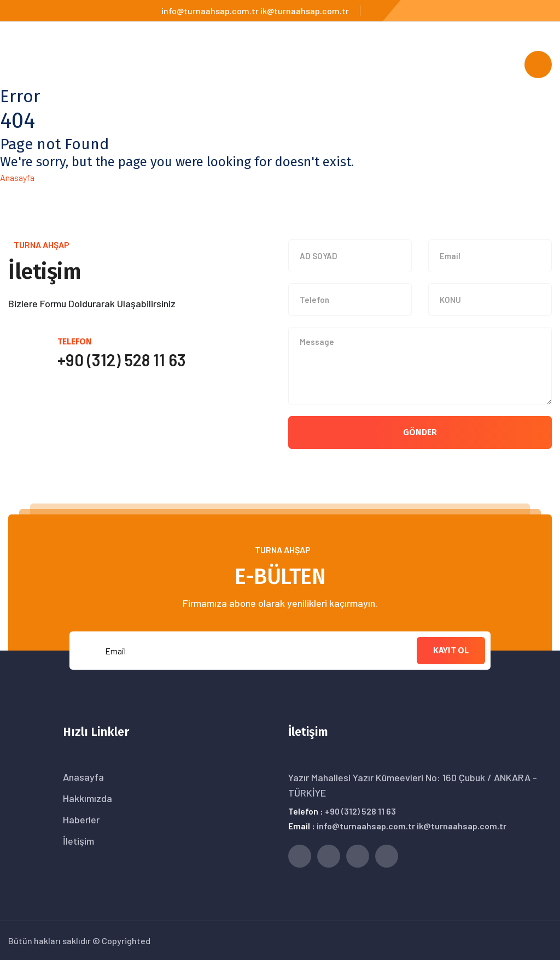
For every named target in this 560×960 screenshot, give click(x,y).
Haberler (81, 819)
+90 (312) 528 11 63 (360, 811)
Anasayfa (17, 177)
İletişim (78, 841)
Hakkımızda (87, 798)
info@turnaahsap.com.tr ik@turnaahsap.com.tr (255, 10)
